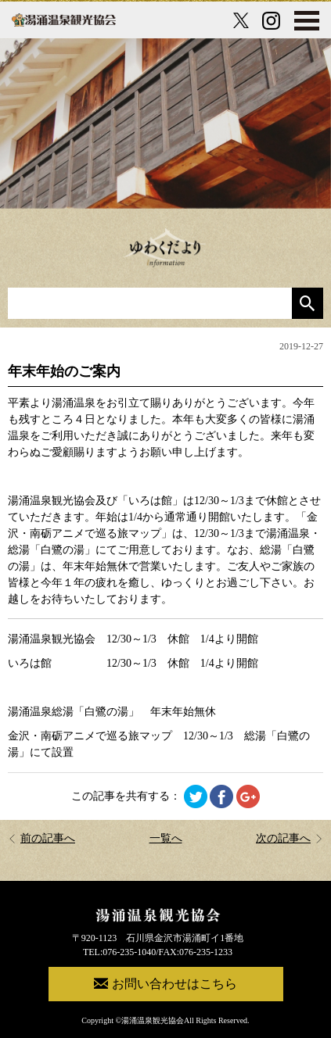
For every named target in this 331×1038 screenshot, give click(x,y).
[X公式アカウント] (241, 20)
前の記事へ (41, 838)
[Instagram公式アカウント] (271, 21)
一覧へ (165, 838)
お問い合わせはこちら (165, 983)
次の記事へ (289, 838)
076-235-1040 (129, 952)
